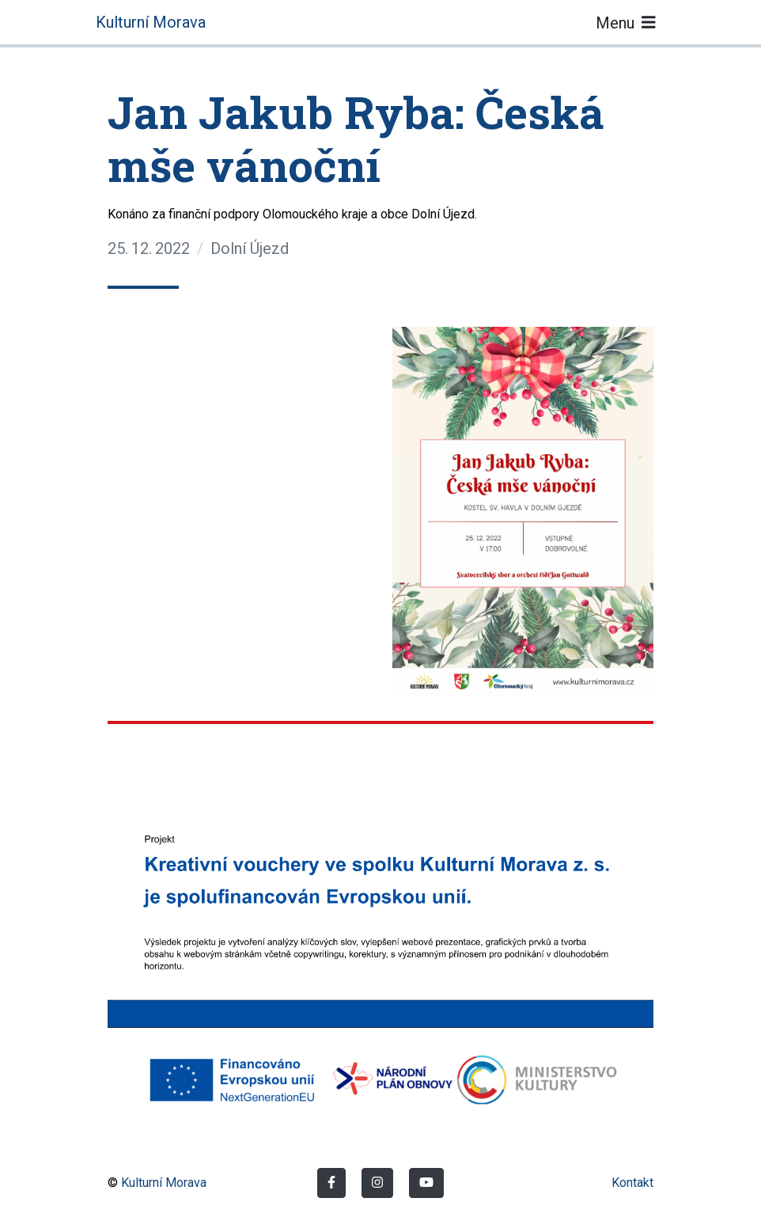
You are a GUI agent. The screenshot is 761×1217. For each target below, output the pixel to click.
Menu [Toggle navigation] (626, 22)
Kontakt (632, 1182)
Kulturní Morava (151, 22)
